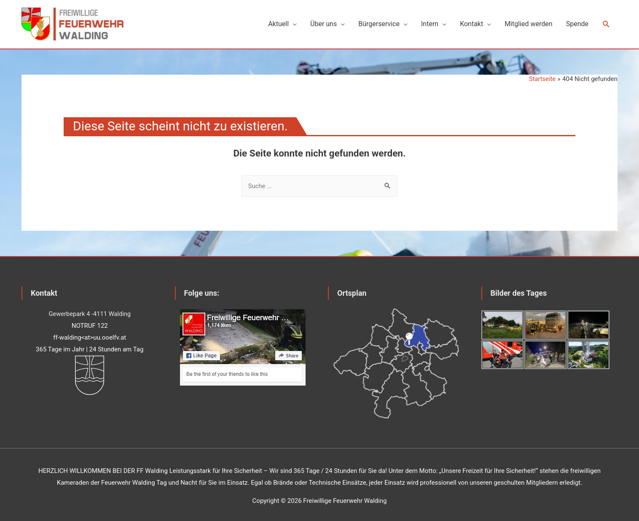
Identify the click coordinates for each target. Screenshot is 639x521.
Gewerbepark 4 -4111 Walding (90, 311)
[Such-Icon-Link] (606, 23)
